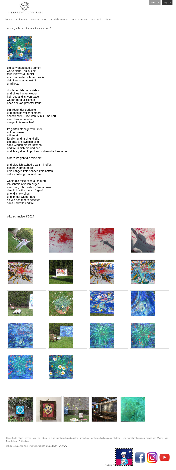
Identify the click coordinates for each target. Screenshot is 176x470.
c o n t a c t (95, 19)
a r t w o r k (21, 19)
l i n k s (108, 19)
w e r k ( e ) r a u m (59, 19)
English (167, 2)
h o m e (8, 19)
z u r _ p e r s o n (79, 19)
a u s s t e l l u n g (38, 19)
